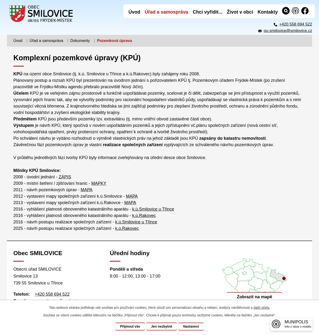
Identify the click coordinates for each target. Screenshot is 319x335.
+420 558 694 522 (295, 24)
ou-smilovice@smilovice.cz (288, 30)
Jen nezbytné (161, 326)
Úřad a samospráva (46, 40)
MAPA (87, 189)
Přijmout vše (130, 326)
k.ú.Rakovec (144, 215)
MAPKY (98, 183)
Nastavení (191, 326)
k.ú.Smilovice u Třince (153, 209)
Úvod (17, 40)
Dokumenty (80, 40)
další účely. (261, 307)
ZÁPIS (65, 177)
